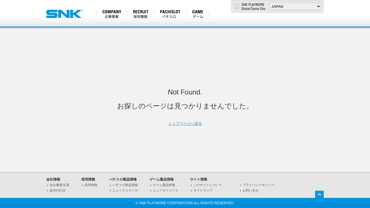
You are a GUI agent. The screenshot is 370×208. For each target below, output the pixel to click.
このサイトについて (207, 185)
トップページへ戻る (185, 123)
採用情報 (91, 185)
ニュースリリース (125, 190)
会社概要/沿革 (60, 185)
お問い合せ (250, 190)
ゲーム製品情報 (164, 185)
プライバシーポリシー (258, 185)
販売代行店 (58, 190)
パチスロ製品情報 (125, 185)
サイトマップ (202, 190)
